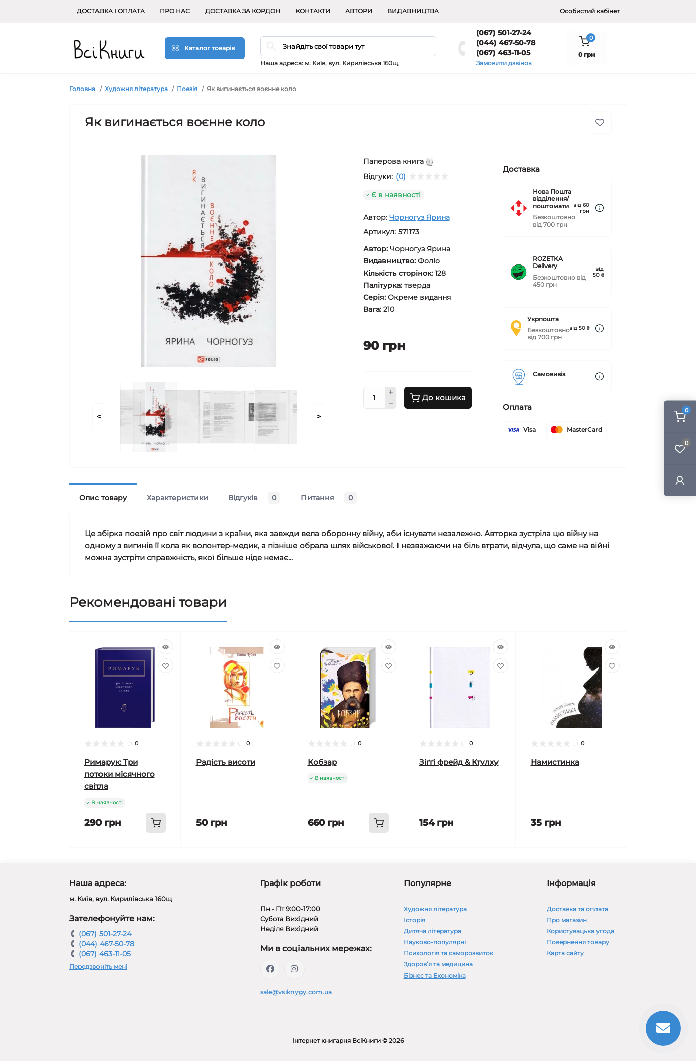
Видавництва (413, 11)
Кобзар (322, 762)
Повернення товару (578, 942)
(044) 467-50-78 (505, 42)
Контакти (312, 11)
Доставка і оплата (111, 11)
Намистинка (555, 762)
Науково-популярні (435, 942)
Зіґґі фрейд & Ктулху (459, 762)
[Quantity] (374, 398)
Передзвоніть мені (98, 966)
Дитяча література (432, 931)
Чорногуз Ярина (419, 217)
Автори (358, 11)
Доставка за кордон (242, 11)
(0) (401, 176)
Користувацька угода (580, 931)
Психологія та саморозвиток (448, 953)
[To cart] (156, 823)
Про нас (175, 11)
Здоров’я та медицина (438, 964)
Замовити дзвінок (504, 63)
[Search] (271, 46)
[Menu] (205, 48)
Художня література (136, 89)
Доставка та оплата (577, 909)
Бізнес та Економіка (435, 975)
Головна (82, 89)
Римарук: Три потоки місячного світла (119, 774)
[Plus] (390, 392)
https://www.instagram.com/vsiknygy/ (294, 969)
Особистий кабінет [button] (590, 11)
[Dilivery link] (599, 208)
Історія (414, 920)
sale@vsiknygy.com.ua (296, 992)
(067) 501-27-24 (503, 32)
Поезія (187, 89)
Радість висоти (225, 762)
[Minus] (390, 403)
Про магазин (567, 920)
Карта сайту (565, 953)
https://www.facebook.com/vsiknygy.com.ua (270, 969)
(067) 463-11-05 (503, 52)
